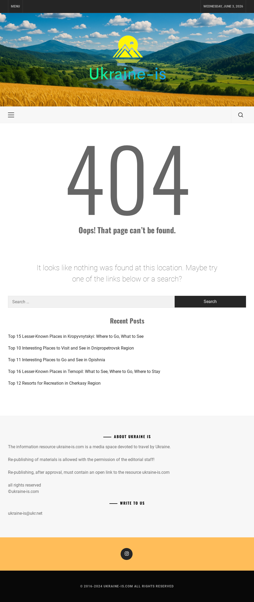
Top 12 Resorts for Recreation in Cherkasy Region (54, 383)
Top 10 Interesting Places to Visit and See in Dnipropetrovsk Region (71, 348)
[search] (240, 115)
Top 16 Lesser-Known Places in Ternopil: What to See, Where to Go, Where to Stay (84, 371)
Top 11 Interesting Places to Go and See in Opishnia (56, 359)
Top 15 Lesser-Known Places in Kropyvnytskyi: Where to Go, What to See (76, 336)
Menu (15, 6)
